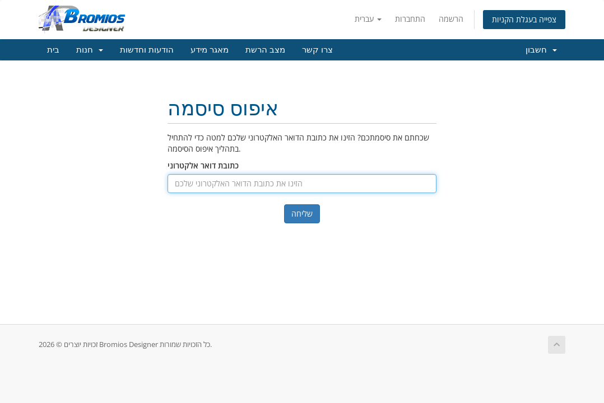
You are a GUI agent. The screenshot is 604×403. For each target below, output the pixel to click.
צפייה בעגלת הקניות (524, 19)
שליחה (302, 213)
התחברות (410, 18)
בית (53, 50)
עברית (368, 18)
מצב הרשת (265, 50)
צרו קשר (317, 50)
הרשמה (451, 18)
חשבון (541, 50)
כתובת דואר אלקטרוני (203, 165)
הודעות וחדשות (147, 50)
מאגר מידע (210, 50)
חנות (89, 50)
